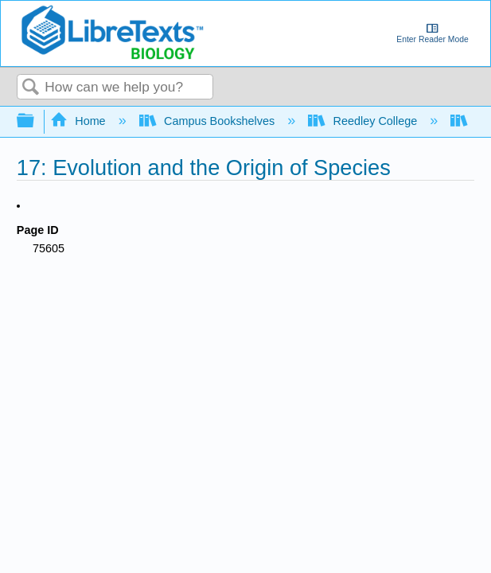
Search (31, 88)
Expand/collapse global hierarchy (35, 121)
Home (79, 121)
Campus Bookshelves (209, 121)
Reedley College (364, 121)
